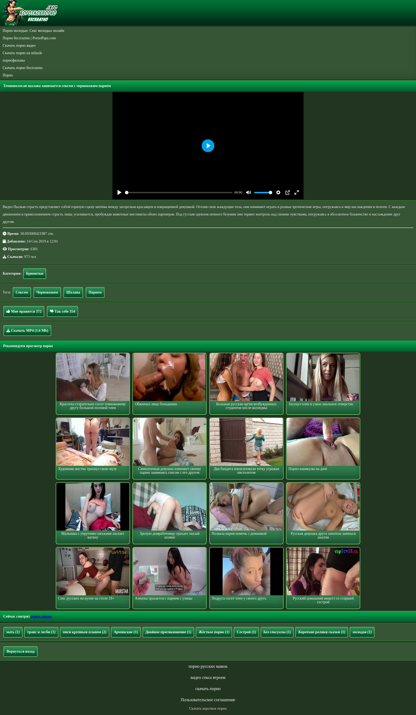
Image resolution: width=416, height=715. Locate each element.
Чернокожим (47, 292)
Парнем (95, 292)
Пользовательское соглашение (208, 699)
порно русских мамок (208, 666)
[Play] (119, 192)
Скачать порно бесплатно (23, 68)
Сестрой (246, 632)
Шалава (73, 292)
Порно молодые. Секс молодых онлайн (33, 31)
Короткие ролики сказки (321, 632)
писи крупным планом (84, 632)
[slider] (178, 192)
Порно (8, 75)
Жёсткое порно (214, 632)
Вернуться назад (20, 651)
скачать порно (207, 688)
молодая (362, 632)
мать (13, 632)
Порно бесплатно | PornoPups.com (29, 38)
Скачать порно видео (19, 46)
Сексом (22, 292)
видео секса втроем (207, 677)
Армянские (126, 632)
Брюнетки (34, 273)
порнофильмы (14, 60)
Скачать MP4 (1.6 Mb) (27, 330)
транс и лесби (41, 632)
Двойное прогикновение (168, 632)
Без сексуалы (277, 632)
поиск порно (41, 616)
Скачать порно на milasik (22, 53)
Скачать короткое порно (208, 708)
